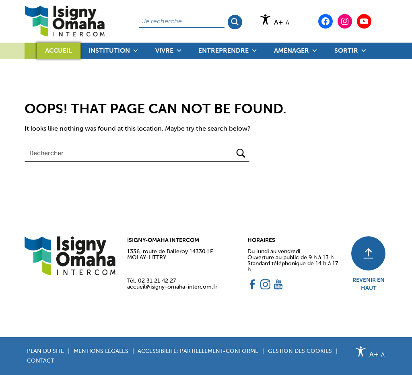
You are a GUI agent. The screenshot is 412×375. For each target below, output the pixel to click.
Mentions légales (101, 351)
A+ (278, 22)
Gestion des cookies (300, 351)
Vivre (168, 51)
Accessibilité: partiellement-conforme (198, 351)
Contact (40, 360)
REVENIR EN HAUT (368, 283)
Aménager (296, 51)
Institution (114, 51)
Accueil (58, 50)
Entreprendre (228, 51)
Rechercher (235, 21)
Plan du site (45, 351)
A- (289, 22)
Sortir (350, 51)
